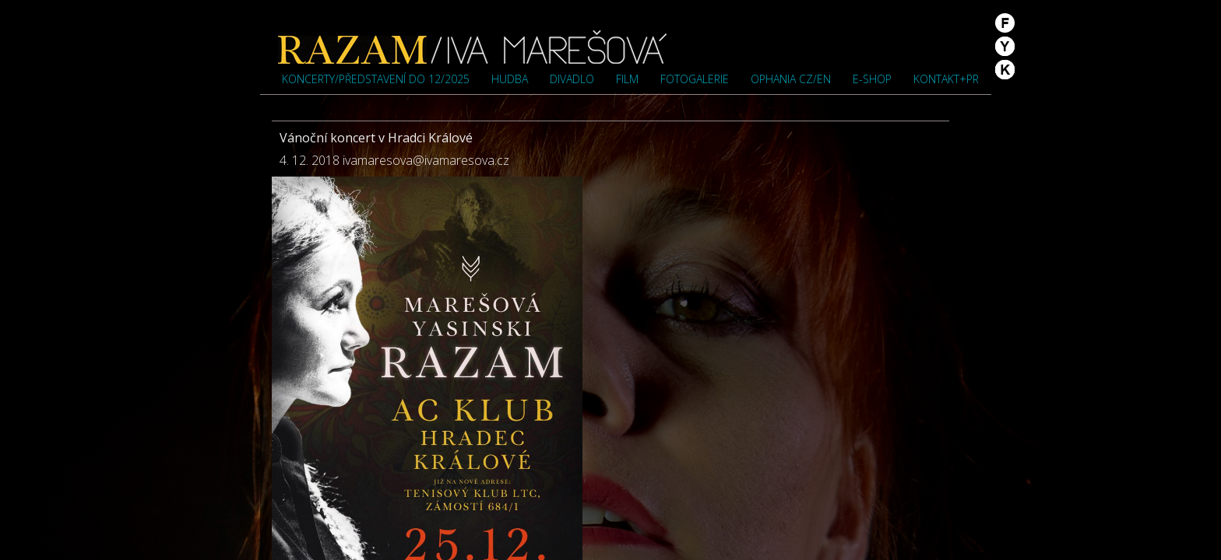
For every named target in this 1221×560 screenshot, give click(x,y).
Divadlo (572, 79)
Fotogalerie (694, 79)
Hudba (509, 79)
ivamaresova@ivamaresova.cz (426, 160)
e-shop (872, 79)
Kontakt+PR (946, 79)
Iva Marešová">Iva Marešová (472, 47)
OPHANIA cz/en (791, 79)
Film (627, 79)
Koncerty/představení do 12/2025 (376, 79)
